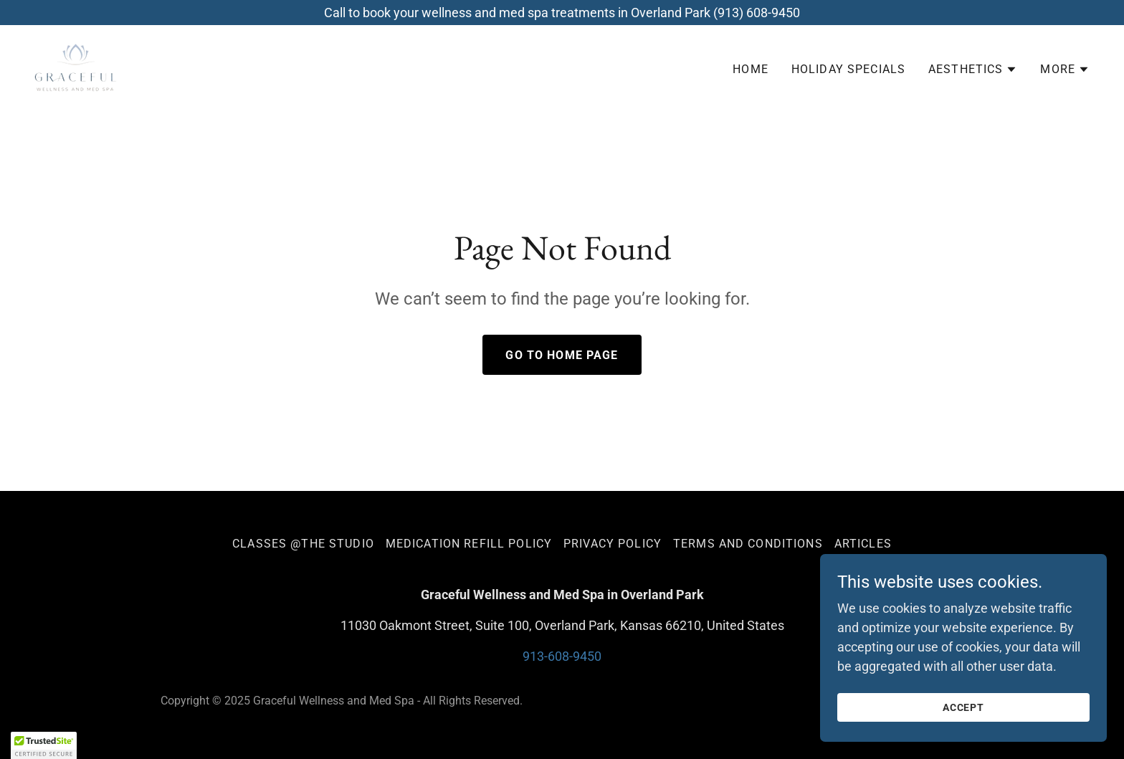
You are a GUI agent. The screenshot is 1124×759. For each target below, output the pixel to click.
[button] (972, 69)
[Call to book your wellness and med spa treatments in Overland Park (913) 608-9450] (562, 12)
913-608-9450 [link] (562, 656)
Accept (964, 707)
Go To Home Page (561, 355)
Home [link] (750, 69)
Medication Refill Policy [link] (469, 543)
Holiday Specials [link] (848, 69)
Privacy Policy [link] (612, 543)
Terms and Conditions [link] (748, 543)
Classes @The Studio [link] (303, 543)
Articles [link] (863, 543)
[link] (75, 66)
